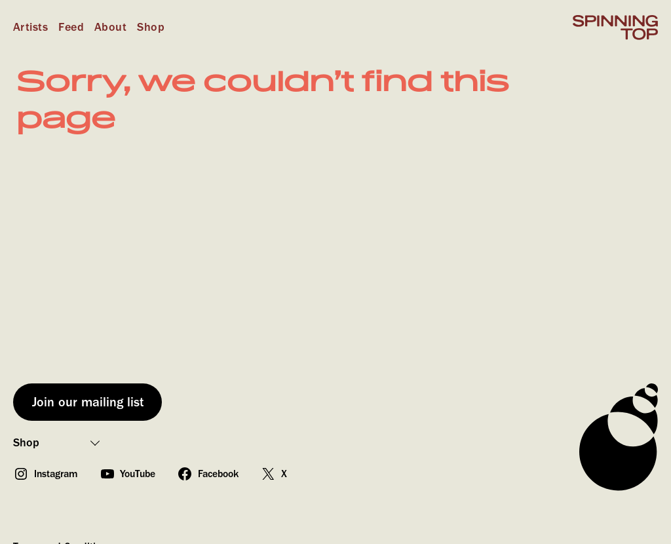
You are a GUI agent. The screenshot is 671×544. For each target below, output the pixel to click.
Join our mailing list (88, 402)
